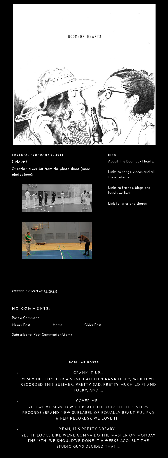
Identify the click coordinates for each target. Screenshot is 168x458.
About (113, 161)
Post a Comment (25, 318)
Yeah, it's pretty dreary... (88, 429)
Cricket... (21, 162)
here (27, 175)
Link (111, 204)
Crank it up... (88, 373)
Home (57, 325)
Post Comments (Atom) (52, 335)
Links (112, 172)
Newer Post (21, 325)
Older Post (93, 325)
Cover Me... (88, 401)
